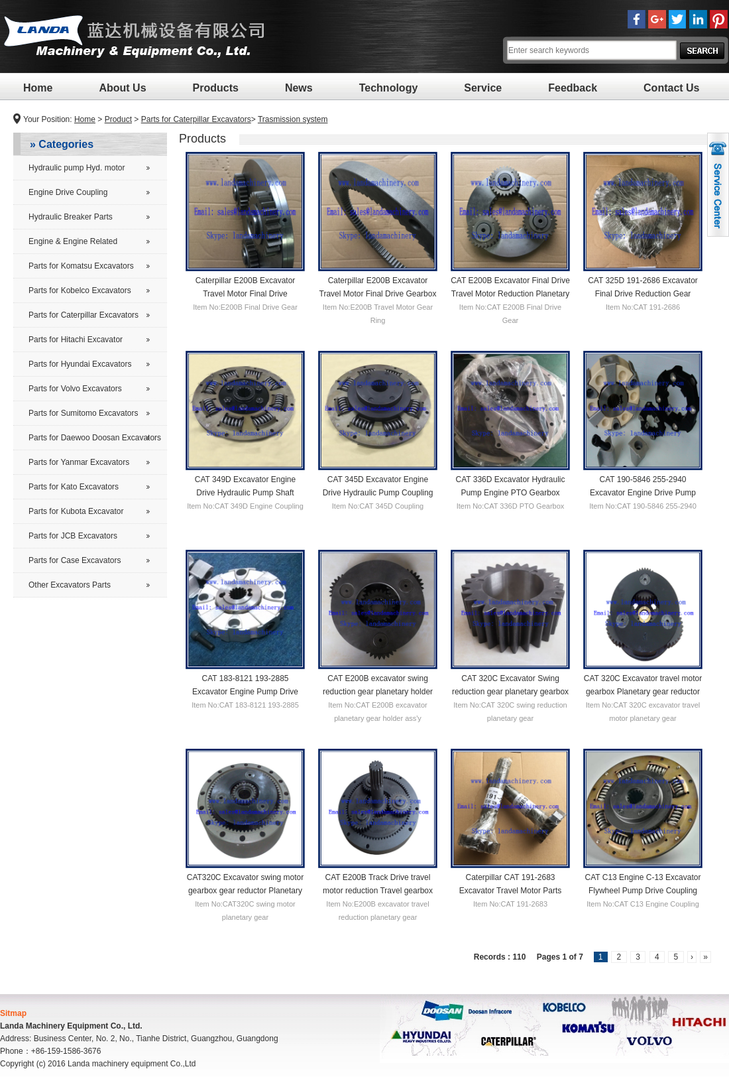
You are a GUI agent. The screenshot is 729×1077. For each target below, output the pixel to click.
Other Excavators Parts (69, 585)
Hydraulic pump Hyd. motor (76, 167)
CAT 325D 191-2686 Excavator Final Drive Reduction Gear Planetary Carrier (643, 293)
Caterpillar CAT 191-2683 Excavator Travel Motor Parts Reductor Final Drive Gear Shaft (510, 890)
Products (216, 88)
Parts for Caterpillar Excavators (196, 119)
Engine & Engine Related (72, 241)
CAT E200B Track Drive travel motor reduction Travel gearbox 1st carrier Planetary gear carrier (378, 890)
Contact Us (671, 88)
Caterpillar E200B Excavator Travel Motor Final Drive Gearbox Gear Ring (378, 293)
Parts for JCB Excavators (72, 535)
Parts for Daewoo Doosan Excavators (94, 437)
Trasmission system (293, 119)
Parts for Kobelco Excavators (79, 290)
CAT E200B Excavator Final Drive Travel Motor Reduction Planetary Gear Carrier (510, 293)
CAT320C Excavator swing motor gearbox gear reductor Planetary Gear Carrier (245, 890)
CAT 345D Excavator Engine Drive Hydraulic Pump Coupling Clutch (378, 492)
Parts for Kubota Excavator (75, 511)
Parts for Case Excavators (74, 560)
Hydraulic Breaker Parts (70, 217)
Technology (388, 88)
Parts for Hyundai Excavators (79, 364)
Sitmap (13, 1013)
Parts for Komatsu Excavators (81, 266)
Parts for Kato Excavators (73, 486)
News (299, 88)
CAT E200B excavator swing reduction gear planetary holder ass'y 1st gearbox (378, 691)
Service (483, 88)
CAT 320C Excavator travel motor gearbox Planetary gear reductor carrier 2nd (643, 691)
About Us (122, 88)
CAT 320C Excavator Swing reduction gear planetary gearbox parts (510, 691)
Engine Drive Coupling (67, 192)
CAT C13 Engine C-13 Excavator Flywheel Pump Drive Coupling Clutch (643, 890)
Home (37, 88)
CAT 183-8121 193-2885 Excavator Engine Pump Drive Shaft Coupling (245, 691)
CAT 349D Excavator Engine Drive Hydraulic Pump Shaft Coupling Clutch (245, 492)
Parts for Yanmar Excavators (78, 462)
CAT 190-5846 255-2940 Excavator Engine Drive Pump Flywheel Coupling (643, 492)
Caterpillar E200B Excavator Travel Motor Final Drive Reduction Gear (246, 293)
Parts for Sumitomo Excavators (83, 413)
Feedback (572, 88)
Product (118, 119)
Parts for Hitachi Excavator (75, 339)
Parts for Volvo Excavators (75, 388)
